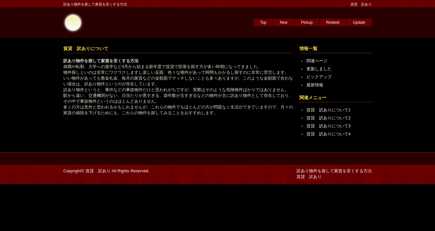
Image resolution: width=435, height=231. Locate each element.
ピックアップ (319, 76)
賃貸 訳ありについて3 (328, 126)
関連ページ (316, 60)
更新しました (319, 68)
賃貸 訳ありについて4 (328, 134)
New (284, 22)
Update (359, 22)
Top (263, 22)
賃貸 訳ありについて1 (328, 109)
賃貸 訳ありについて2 (328, 118)
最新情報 (314, 84)
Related (332, 22)
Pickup (307, 22)
